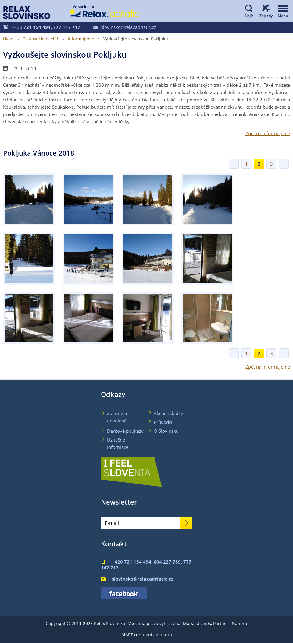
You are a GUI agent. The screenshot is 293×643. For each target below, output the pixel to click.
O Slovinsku (166, 431)
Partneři (221, 623)
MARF (127, 635)
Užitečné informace (117, 443)
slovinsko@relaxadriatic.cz (124, 27)
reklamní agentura (153, 635)
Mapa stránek (197, 623)
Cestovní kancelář (41, 39)
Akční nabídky (168, 413)
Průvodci (163, 422)
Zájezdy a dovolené (117, 417)
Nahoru (239, 623)
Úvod (8, 39)
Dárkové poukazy (125, 431)
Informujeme (81, 39)
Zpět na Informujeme (267, 133)
